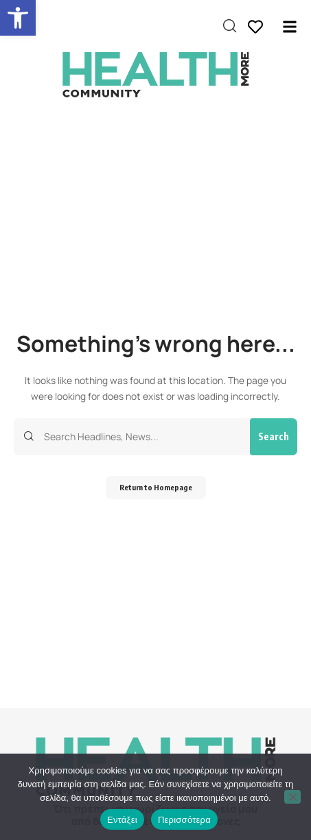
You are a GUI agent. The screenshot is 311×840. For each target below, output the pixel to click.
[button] (18, 18)
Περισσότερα (184, 820)
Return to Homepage (155, 487)
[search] (229, 26)
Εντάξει (122, 820)
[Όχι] (292, 797)
